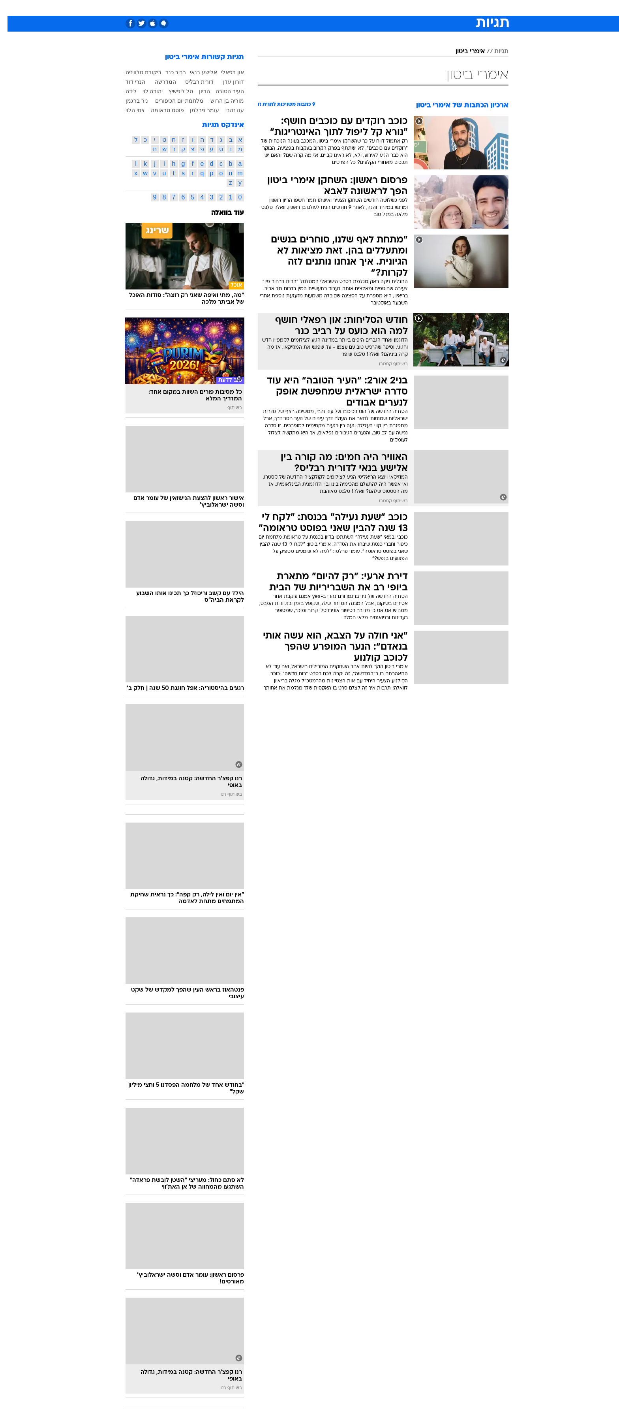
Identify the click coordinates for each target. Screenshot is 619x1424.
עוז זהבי (227, 110)
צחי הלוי (127, 110)
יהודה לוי (145, 91)
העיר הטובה (222, 91)
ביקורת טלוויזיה (136, 72)
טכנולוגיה (248, 8)
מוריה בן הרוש (219, 101)
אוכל (329, 8)
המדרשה (158, 82)
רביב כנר (168, 72)
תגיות (494, 52)
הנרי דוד (128, 82)
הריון (197, 91)
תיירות (278, 8)
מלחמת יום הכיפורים (172, 101)
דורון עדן (226, 82)
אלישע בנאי (196, 72)
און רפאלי (225, 72)
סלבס (372, 8)
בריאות (305, 8)
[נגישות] (11, 8)
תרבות (396, 8)
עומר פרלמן (197, 110)
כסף (350, 8)
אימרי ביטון (462, 52)
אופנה (219, 8)
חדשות (449, 8)
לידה (123, 91)
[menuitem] (444, 8)
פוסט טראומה (159, 110)
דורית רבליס (192, 82)
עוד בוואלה (220, 213)
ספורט (423, 8)
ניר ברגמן (129, 101)
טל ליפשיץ (173, 91)
